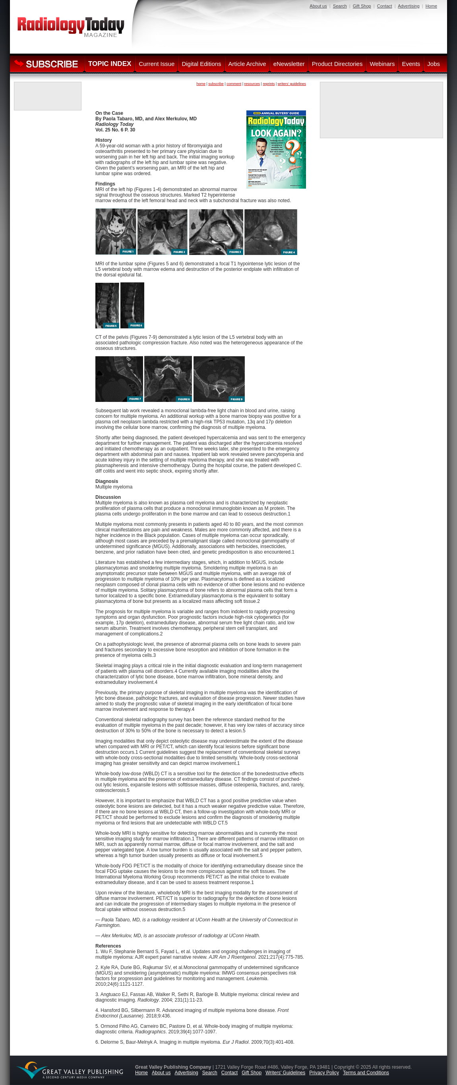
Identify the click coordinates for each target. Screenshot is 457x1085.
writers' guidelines (292, 84)
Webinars (382, 63)
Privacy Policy (324, 1072)
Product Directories (337, 63)
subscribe (216, 84)
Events (411, 63)
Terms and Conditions (366, 1072)
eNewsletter (289, 63)
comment (234, 84)
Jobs (433, 63)
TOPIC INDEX (109, 64)
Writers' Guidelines (285, 1072)
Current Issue (156, 63)
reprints (269, 84)
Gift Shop (362, 6)
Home (431, 6)
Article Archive (247, 63)
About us (318, 6)
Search (340, 6)
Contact (384, 6)
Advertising (408, 6)
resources (252, 84)
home (200, 84)
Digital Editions (201, 63)
